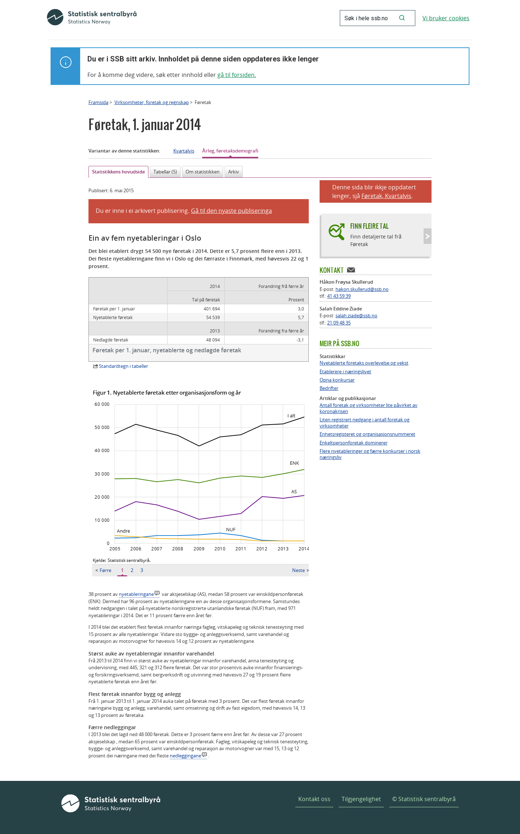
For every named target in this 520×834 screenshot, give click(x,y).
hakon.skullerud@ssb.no (362, 289)
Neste (300, 570)
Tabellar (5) (165, 171)
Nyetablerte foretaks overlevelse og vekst (364, 363)
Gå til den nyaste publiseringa (231, 211)
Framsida (98, 102)
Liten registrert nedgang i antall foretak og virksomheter (365, 423)
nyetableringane (136, 594)
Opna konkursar (337, 380)
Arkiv (233, 171)
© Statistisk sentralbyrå (424, 799)
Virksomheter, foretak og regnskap (151, 102)
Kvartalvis (183, 150)
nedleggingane (185, 755)
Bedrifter (329, 388)
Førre (103, 570)
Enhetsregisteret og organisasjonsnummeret (367, 434)
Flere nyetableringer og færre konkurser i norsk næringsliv (370, 454)
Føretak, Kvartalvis (386, 196)
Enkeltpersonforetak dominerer (353, 443)
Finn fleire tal (369, 226)
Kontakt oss (314, 799)
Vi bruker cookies (445, 18)
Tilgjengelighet (361, 799)
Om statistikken (203, 171)
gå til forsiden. (236, 75)
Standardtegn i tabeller (123, 366)
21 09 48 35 (339, 322)
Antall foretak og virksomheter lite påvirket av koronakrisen (368, 408)
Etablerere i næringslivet (345, 372)
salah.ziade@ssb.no (356, 315)
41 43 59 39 (339, 296)
